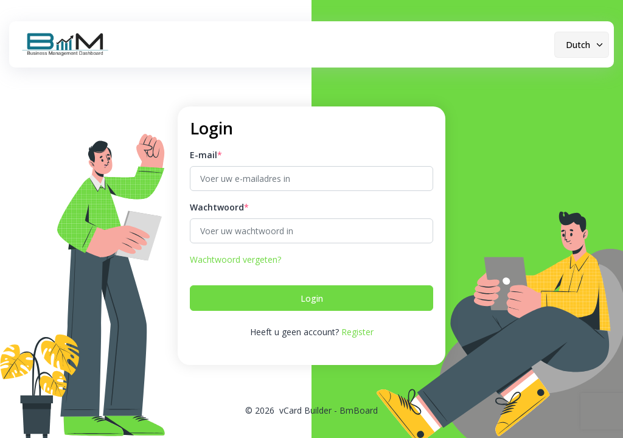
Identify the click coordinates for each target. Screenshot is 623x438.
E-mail (203, 155)
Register (357, 332)
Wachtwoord (217, 207)
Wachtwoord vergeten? (235, 259)
